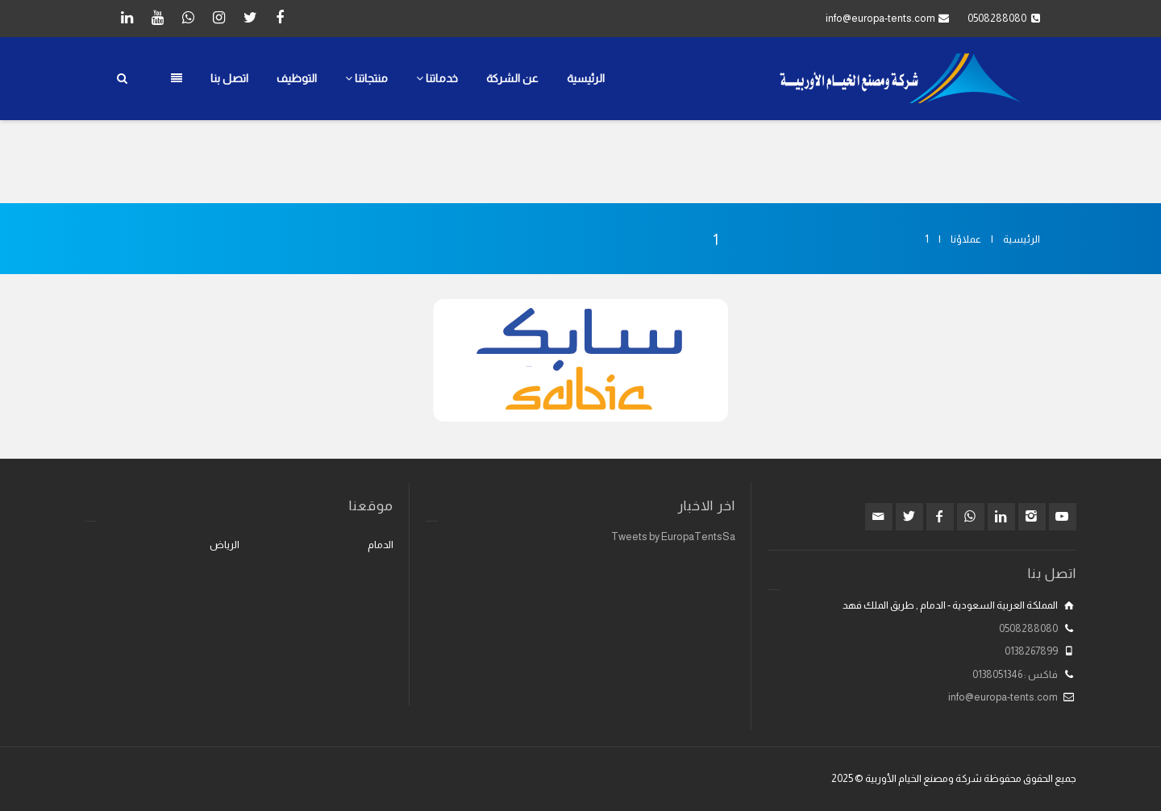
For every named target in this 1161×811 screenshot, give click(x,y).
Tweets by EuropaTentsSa (673, 536)
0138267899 (1031, 651)
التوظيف (297, 78)
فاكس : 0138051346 (1015, 674)
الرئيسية (586, 78)
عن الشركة (512, 78)
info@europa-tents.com (880, 18)
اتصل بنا (229, 78)
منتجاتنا (366, 78)
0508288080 (1028, 628)
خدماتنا (437, 78)
